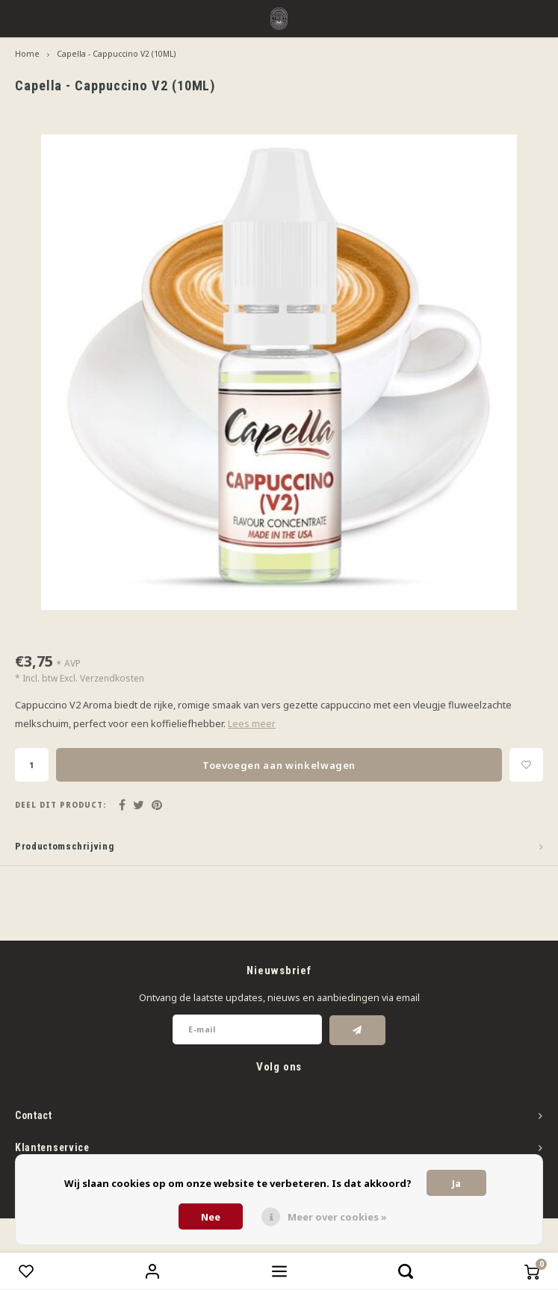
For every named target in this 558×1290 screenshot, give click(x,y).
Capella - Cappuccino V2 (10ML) (116, 54)
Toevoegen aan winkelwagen (279, 765)
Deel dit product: (60, 805)
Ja (456, 1183)
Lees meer (252, 723)
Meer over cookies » (337, 1217)
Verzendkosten (112, 678)
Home (27, 54)
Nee (210, 1217)
